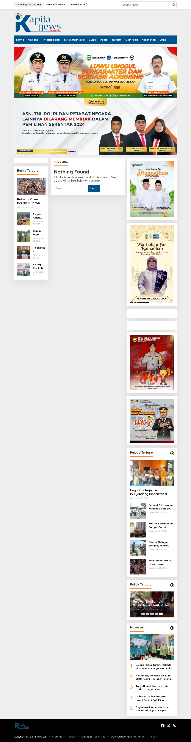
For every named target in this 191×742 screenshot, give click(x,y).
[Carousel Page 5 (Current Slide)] (161, 614)
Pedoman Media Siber (93, 736)
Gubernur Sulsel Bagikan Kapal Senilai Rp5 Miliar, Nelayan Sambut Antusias (152, 698)
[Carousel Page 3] (152, 614)
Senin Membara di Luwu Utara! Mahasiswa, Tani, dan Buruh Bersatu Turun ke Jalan (160, 562)
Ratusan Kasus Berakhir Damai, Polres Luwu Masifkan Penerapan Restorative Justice (28, 201)
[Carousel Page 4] (156, 614)
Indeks (152, 736)
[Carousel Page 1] (143, 614)
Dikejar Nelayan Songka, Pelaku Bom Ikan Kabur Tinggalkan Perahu (160, 543)
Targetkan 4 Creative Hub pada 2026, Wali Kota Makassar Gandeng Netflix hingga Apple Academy (152, 687)
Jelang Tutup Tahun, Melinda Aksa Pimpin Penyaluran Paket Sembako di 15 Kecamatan (154, 666)
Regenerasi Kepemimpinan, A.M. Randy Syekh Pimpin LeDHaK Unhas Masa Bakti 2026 (152, 709)
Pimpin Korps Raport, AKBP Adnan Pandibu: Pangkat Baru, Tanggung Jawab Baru (38, 216)
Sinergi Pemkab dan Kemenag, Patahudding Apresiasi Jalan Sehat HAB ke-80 (39, 266)
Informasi (56, 736)
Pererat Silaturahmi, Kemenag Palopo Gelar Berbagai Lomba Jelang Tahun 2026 (161, 507)
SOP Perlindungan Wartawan (128, 736)
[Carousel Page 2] (147, 614)
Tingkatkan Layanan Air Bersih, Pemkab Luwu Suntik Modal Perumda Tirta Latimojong (39, 249)
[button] (173, 4)
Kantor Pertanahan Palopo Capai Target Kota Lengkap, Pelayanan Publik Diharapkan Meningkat (161, 525)
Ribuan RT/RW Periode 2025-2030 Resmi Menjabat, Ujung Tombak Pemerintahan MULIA (154, 677)
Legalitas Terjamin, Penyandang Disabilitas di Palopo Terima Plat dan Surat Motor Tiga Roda (151, 492)
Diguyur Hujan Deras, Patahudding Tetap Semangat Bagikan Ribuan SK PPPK (39, 232)
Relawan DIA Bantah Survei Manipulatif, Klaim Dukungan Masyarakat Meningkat (151, 604)
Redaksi (71, 736)
